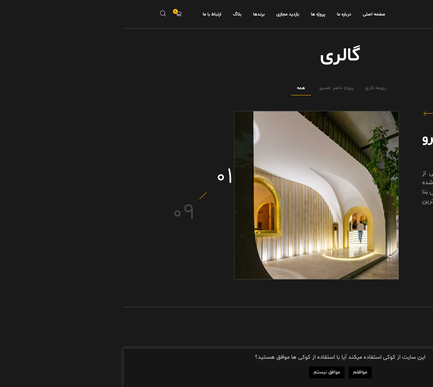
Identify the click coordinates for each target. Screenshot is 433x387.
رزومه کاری (252, 88)
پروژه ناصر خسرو (213, 88)
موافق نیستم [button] (203, 372)
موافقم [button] (236, 372)
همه (177, 88)
